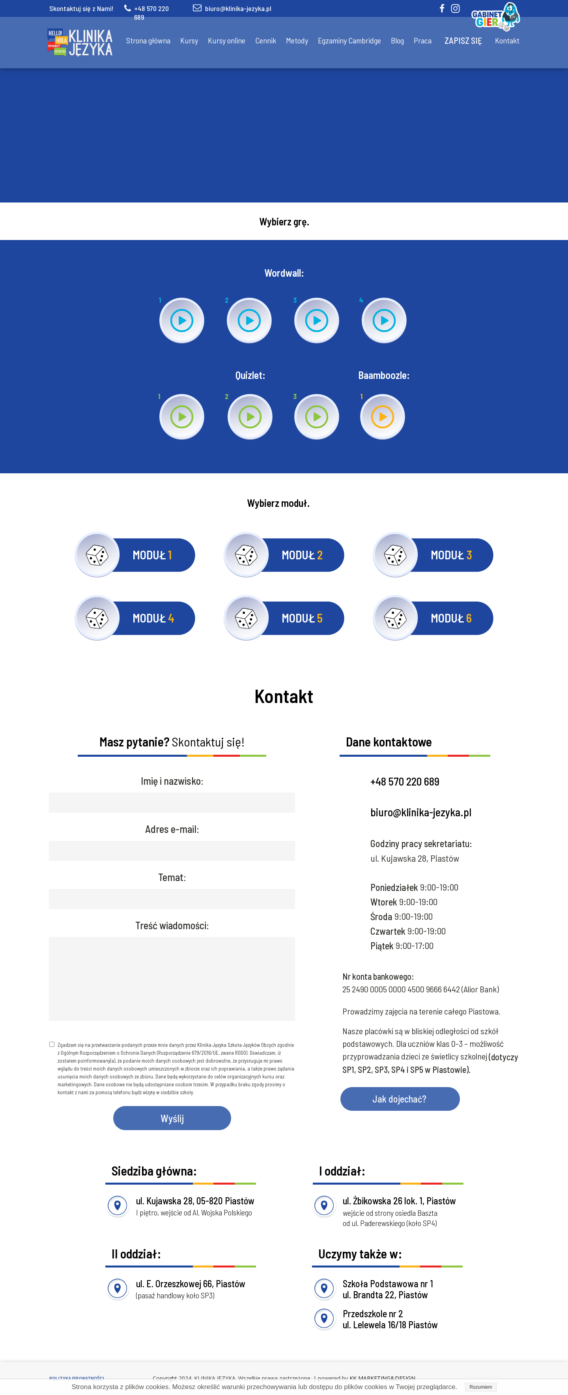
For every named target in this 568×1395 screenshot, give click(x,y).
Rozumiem (480, 1387)
